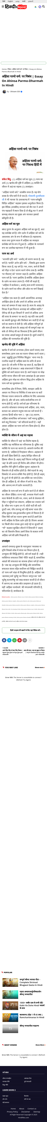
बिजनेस (26, 1096)
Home (4, 69)
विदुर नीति (5, 1085)
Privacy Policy (12, 1112)
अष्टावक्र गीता (27, 1078)
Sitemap (36, 1112)
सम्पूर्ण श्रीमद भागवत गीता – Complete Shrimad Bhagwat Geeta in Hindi (31, 982)
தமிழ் (17, 1)
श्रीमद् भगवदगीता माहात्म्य (29, 1025)
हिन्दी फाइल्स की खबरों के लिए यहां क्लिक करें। (23, 630)
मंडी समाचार (6, 1102)
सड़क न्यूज (5, 1096)
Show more (39, 667)
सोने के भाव (27, 1099)
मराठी (23, 1)
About (21, 1108)
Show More (40, 1045)
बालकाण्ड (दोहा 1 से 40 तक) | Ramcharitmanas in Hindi (32, 1016)
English (10, 1)
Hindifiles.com (23, 1117)
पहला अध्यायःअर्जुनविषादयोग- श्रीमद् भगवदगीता (31, 993)
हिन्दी (4, 1)
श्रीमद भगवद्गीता (7, 1078)
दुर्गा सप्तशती (27, 1081)
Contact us (32, 1108)
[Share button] (30, 640)
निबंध (9, 69)
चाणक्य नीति (6, 1081)
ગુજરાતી (30, 1)
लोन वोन (5, 1099)
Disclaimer (25, 1112)
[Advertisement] (23, 35)
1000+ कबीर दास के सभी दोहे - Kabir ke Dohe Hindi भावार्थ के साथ (32, 1005)
